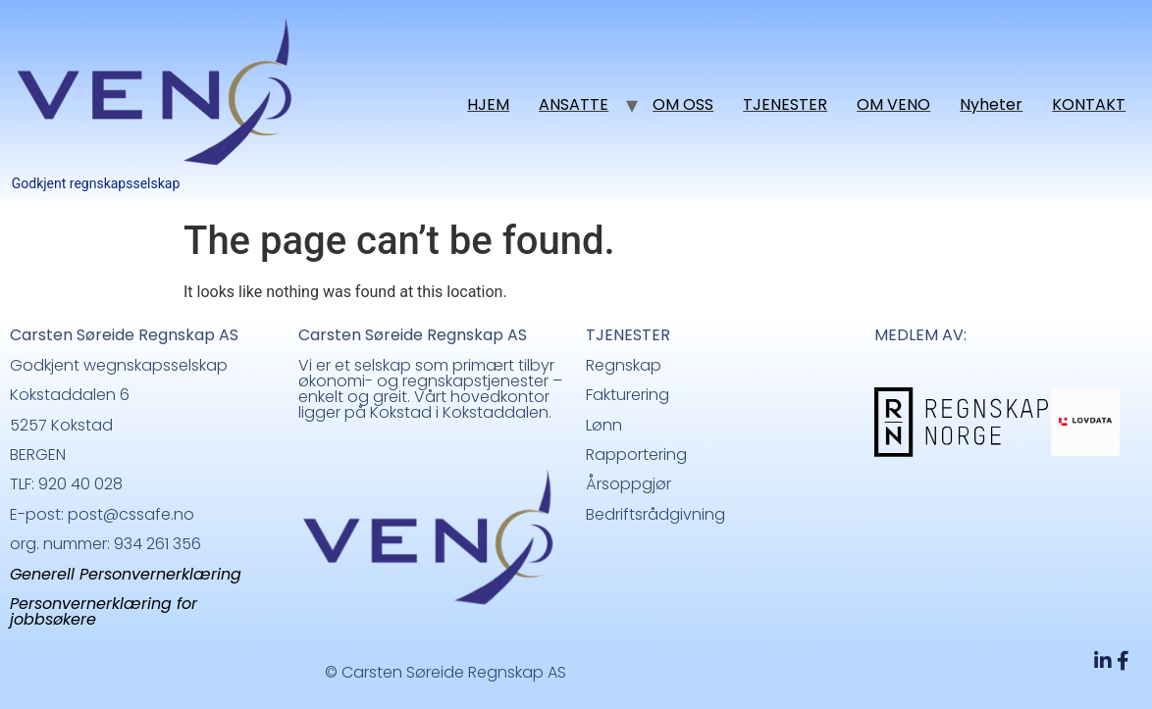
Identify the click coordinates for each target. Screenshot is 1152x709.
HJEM (488, 104)
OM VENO (893, 104)
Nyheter (991, 104)
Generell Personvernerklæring (125, 574)
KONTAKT (1089, 104)
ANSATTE (573, 104)
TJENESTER (785, 104)
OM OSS (683, 104)
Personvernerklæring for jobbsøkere (103, 611)
